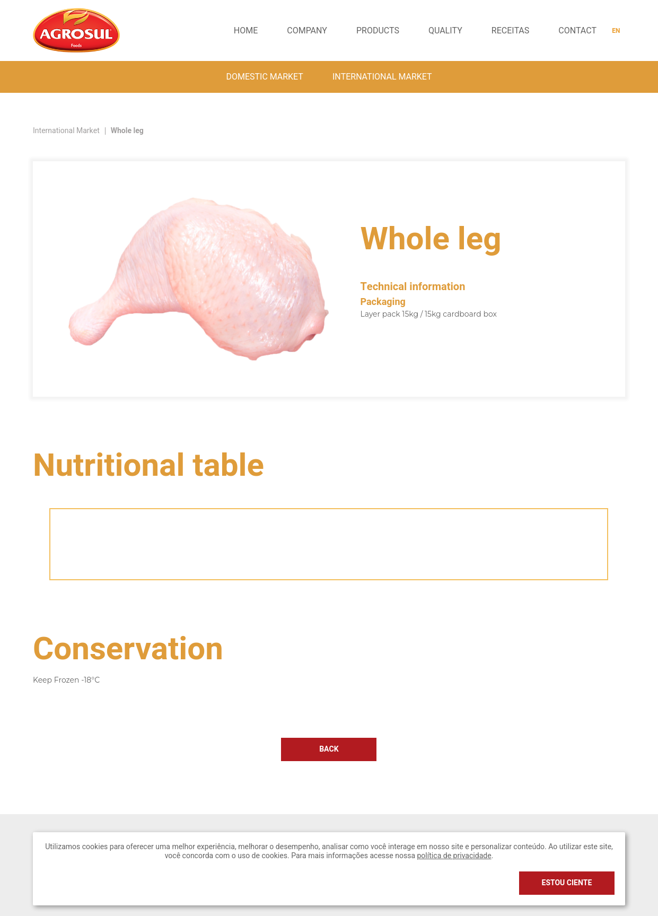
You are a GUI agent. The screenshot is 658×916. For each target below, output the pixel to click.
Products (377, 31)
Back (328, 749)
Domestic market (264, 77)
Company (307, 31)
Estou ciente (567, 882)
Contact (577, 31)
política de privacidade (454, 855)
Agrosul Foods (76, 30)
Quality (445, 31)
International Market (382, 77)
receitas (510, 31)
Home (246, 31)
